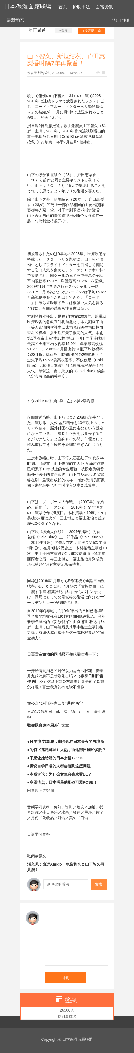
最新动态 (15, 20)
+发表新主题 (92, 31)
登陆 (115, 20)
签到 (71, 999)
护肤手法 (81, 7)
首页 (62, 7)
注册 (126, 20)
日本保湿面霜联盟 (28, 6)
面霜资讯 (104, 7)
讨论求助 (44, 73)
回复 (65, 978)
